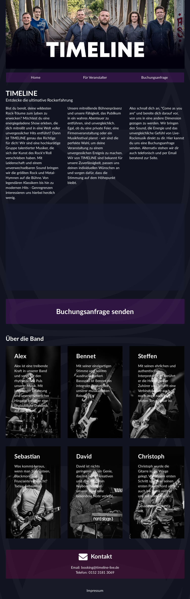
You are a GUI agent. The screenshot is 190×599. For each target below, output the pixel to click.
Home (35, 77)
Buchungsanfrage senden (95, 311)
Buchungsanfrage (154, 77)
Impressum (95, 590)
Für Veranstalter (95, 77)
